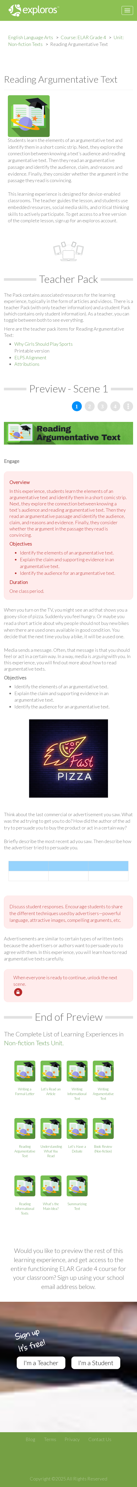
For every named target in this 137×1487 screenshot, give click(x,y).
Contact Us (99, 1439)
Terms (50, 1439)
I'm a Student (95, 1362)
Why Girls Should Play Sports (43, 344)
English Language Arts (30, 37)
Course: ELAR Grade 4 (83, 37)
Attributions (26, 364)
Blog (30, 1439)
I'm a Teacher (41, 1362)
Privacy (72, 1439)
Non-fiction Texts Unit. (34, 1043)
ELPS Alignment (30, 357)
